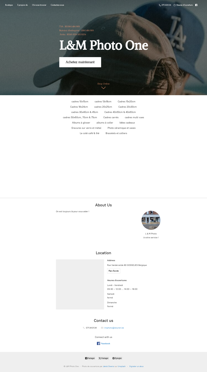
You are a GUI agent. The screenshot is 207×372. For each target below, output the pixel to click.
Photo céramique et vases (122, 128)
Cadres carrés (111, 117)
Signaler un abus (136, 366)
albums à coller (105, 122)
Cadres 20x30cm (127, 106)
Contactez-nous (57, 5)
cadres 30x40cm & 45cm (84, 112)
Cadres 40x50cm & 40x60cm (120, 112)
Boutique (9, 5)
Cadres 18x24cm (79, 106)
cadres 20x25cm (103, 106)
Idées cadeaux (127, 122)
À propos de (22, 5)
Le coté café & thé (89, 133)
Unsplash (122, 366)
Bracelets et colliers (116, 133)
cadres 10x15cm (80, 101)
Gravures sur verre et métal (86, 128)
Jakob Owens (108, 366)
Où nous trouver (39, 5)
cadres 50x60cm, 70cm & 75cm (80, 117)
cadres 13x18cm (103, 101)
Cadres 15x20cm (126, 101)
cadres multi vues (134, 117)
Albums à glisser (81, 122)
